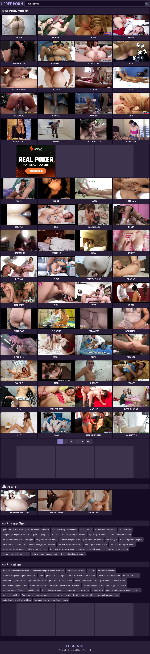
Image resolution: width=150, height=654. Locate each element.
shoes (65, 600)
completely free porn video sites (16, 534)
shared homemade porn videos (16, 554)
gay (4, 529)
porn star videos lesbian (117, 549)
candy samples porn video (120, 534)
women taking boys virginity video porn (19, 575)
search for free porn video (109, 575)
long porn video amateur (46, 539)
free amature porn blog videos (47, 600)
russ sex (127, 529)
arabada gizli (111, 539)
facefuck (91, 570)
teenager (29, 539)
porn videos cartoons (76, 570)
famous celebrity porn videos (15, 585)
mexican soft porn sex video (14, 544)
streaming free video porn (131, 539)
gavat (35, 534)
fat (120, 529)
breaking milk (33, 590)
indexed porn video (131, 575)
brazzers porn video (106, 570)
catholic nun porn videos (105, 529)
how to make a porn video (86, 580)
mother (55, 534)
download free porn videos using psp (48, 570)
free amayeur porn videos (13, 549)
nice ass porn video (11, 595)
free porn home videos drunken (16, 570)
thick (41, 575)
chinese (45, 529)
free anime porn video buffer (70, 544)
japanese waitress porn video (118, 590)
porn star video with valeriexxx (91, 549)
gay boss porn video (36, 580)
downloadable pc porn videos (64, 529)
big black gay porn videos (108, 595)
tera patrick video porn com (77, 590)
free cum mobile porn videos (122, 544)
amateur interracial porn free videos (24, 529)
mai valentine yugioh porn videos (17, 600)
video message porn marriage (42, 544)
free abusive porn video (70, 539)
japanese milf (52, 575)
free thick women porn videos (62, 549)
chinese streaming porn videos (45, 554)
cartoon (137, 590)
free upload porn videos (52, 590)
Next (89, 441)
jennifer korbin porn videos (72, 554)
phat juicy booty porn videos (74, 534)
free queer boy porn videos (14, 580)
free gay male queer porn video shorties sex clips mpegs (46, 595)
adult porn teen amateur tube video (65, 585)
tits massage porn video (93, 585)
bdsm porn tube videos (37, 549)
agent (63, 575)
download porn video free (83, 595)
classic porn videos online (96, 544)
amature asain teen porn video (82, 575)
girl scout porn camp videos (60, 580)
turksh (89, 529)
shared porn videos (38, 585)
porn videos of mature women (113, 580)
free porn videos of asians (13, 590)
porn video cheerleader (12, 539)
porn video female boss (93, 539)
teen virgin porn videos (116, 585)
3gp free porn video (97, 534)
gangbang (44, 534)
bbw (82, 529)
